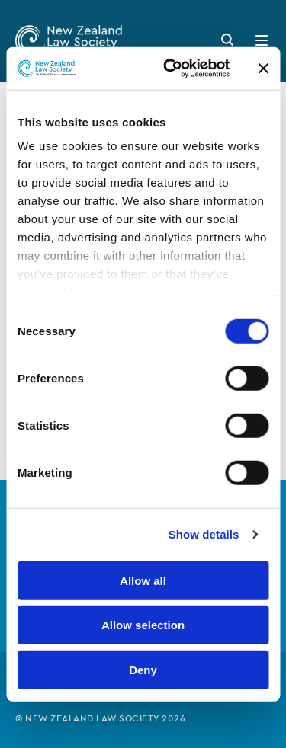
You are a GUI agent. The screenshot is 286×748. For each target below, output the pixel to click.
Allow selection (143, 625)
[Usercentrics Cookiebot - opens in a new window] (170, 68)
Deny (143, 669)
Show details (204, 534)
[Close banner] (263, 68)
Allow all (143, 580)
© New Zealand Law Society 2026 (100, 718)
